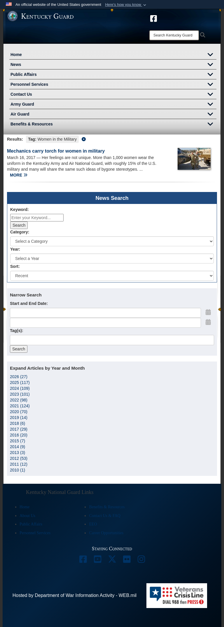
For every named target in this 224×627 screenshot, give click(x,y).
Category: (19, 232)
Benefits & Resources (113, 124)
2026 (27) (18, 376)
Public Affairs (113, 75)
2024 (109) (20, 388)
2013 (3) (17, 452)
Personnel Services (113, 85)
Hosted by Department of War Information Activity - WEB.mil (74, 595)
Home (113, 55)
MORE (18, 175)
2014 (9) (17, 446)
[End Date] (105, 323)
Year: (15, 249)
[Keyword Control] (37, 217)
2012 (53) (18, 458)
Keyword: (19, 209)
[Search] (174, 35)
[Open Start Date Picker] (208, 312)
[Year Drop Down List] (112, 258)
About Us (27, 516)
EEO (93, 524)
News (113, 65)
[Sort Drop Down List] (112, 276)
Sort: (15, 266)
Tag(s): (16, 330)
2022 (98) (18, 400)
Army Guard (113, 105)
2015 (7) (17, 441)
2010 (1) (17, 470)
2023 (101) (20, 394)
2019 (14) (18, 417)
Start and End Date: (29, 303)
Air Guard (113, 114)
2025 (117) (20, 382)
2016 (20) (18, 435)
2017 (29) (18, 429)
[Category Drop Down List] (112, 241)
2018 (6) (17, 423)
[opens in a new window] (153, 18)
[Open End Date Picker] (208, 322)
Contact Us (113, 95)
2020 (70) (18, 411)
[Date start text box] (105, 313)
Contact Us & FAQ (104, 516)
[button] (126, 5)
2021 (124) (20, 406)
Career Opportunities (106, 533)
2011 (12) (18, 464)
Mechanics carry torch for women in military (56, 151)
